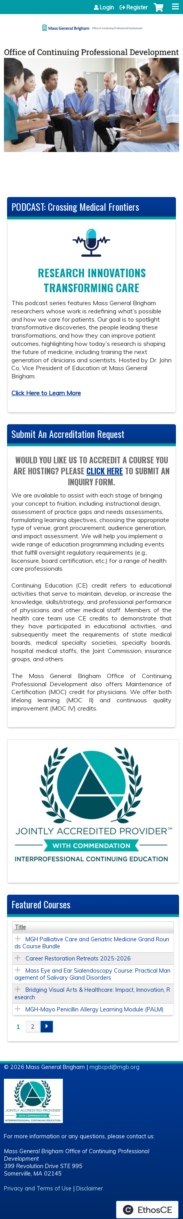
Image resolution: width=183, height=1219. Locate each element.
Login (107, 7)
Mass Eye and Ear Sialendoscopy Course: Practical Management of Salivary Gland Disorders (92, 974)
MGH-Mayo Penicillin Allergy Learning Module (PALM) (95, 1009)
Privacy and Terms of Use (37, 1188)
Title (20, 927)
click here (104, 471)
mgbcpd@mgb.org (114, 1067)
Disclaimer (89, 1188)
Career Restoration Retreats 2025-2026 (78, 958)
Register (137, 7)
